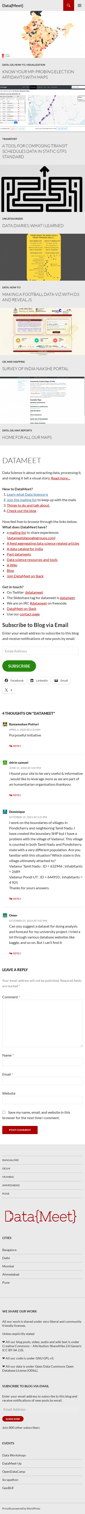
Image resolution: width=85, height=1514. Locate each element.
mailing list (17, 532)
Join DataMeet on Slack (25, 576)
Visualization (35, 64)
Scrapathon (10, 1480)
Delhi (6, 1168)
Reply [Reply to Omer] (17, 953)
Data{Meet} (12, 5)
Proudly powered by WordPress (21, 1508)
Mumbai (8, 1177)
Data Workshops (14, 1455)
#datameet (38, 603)
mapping (19, 361)
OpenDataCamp (13, 1471)
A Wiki (12, 565)
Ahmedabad (11, 1185)
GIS (12, 64)
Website (8, 1093)
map (9, 361)
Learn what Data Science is (27, 494)
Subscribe (19, 665)
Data (5, 64)
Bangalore (10, 1160)
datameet (67, 597)
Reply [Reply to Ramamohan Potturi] (17, 746)
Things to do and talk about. (28, 505)
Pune (6, 1193)
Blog (10, 570)
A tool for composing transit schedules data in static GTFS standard (35, 151)
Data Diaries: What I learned (33, 225)
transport (9, 138)
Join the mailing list (22, 500)
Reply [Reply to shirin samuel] (17, 795)
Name (8, 1055)
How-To (20, 64)
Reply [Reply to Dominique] (17, 898)
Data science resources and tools (32, 559)
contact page (30, 614)
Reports (26, 430)
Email (7, 1074)
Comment (11, 997)
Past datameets (19, 554)
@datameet (34, 592)
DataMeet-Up (12, 1463)
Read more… (60, 478)
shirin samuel (18, 762)
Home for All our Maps (27, 437)
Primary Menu (79, 5)
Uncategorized (12, 218)
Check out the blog (21, 510)
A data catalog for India (25, 549)
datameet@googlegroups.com (31, 538)
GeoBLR (8, 1488)
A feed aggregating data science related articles (43, 543)
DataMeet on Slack (21, 608)
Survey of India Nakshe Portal (35, 368)
